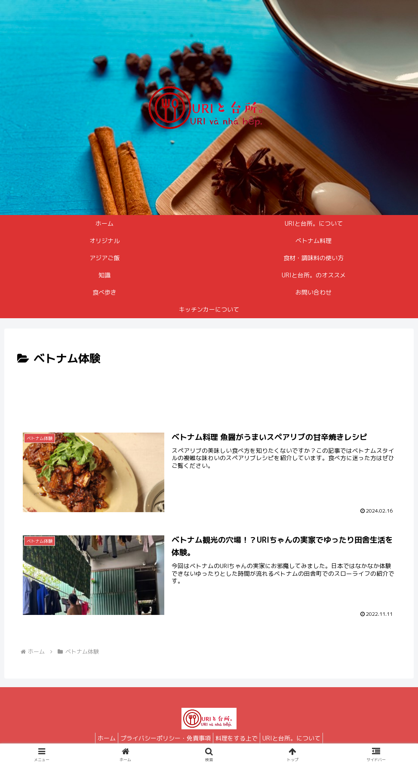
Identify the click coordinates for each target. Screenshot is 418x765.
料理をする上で (239, 738)
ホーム (100, 738)
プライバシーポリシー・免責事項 (163, 738)
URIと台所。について (298, 738)
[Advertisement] (209, 392)
